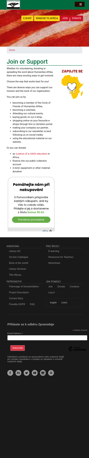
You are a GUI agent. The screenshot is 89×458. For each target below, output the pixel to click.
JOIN (65, 18)
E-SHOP (27, 18)
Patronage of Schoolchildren (24, 286)
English (53, 303)
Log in (51, 292)
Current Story (16, 298)
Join (50, 286)
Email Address (15, 333)
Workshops (54, 263)
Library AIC (15, 251)
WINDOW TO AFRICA (47, 18)
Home (12, 50)
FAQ (32, 304)
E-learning (53, 251)
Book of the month (18, 263)
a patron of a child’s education (31, 153)
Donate (61, 286)
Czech (64, 303)
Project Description (19, 292)
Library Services (17, 269)
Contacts (74, 286)
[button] (72, 84)
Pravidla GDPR (17, 304)
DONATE (76, 18)
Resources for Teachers (60, 257)
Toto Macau (15, 275)
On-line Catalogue (18, 257)
